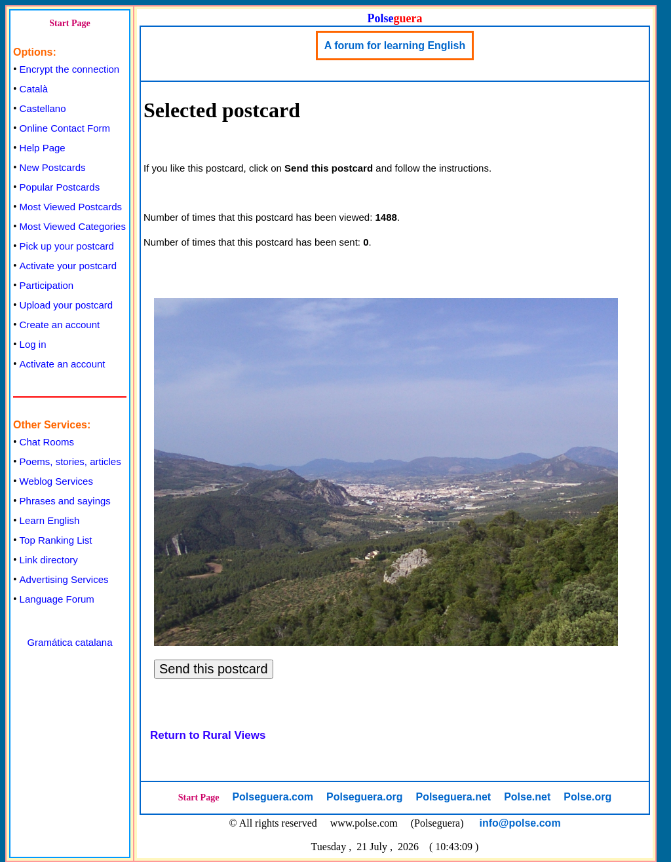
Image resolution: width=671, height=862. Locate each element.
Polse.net (527, 796)
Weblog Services (56, 481)
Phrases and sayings (65, 500)
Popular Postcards (60, 187)
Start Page (69, 23)
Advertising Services (64, 579)
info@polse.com (520, 823)
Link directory (49, 559)
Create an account (60, 324)
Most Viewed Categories (73, 226)
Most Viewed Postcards (71, 206)
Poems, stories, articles (70, 461)
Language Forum (57, 599)
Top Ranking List (56, 540)
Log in (33, 344)
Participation (47, 285)
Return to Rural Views (207, 735)
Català (34, 88)
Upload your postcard (66, 304)
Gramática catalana (69, 642)
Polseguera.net (453, 796)
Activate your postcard (68, 265)
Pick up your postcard (67, 246)
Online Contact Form (65, 128)
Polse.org (587, 796)
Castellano (43, 108)
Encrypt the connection (70, 69)
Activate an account (62, 363)
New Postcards (53, 167)
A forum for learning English (394, 45)
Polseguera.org (364, 796)
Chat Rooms (47, 441)
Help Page (43, 147)
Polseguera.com (272, 796)
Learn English (50, 520)
